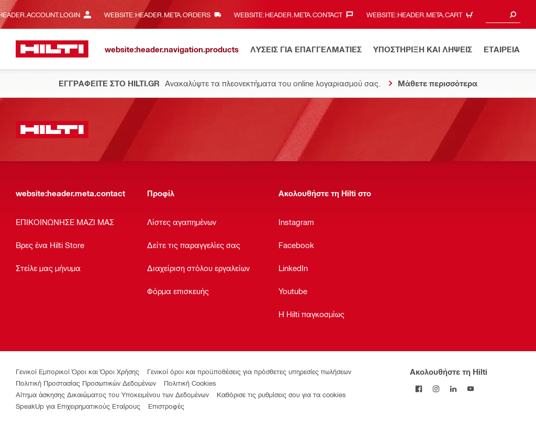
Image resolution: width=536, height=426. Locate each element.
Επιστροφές (166, 406)
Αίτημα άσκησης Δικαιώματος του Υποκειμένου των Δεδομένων (112, 394)
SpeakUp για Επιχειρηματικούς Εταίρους (78, 406)
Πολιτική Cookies (190, 383)
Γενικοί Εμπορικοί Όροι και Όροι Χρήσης (77, 371)
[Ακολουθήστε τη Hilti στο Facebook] (418, 388)
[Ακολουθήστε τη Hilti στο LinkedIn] (453, 388)
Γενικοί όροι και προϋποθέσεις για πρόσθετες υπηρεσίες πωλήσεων (249, 371)
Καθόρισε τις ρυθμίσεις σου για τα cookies (281, 394)
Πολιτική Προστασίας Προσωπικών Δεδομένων (86, 383)
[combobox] (503, 14)
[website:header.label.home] (52, 49)
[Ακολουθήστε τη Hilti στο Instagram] (435, 388)
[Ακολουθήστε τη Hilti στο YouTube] (470, 388)
